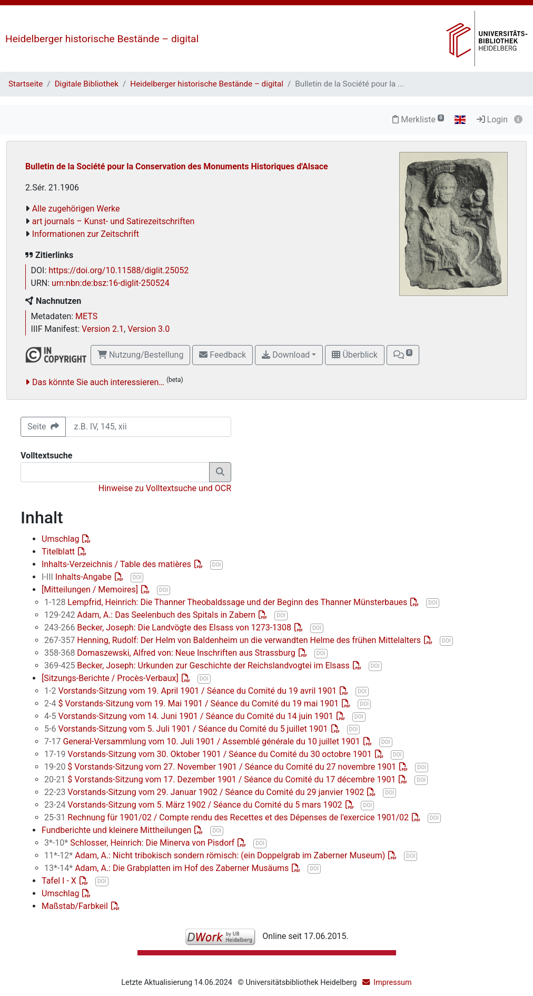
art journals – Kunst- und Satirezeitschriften (113, 221)
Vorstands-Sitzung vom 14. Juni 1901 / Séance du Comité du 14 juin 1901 (189, 716)
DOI (216, 564)
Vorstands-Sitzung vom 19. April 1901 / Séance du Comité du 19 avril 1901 (191, 691)
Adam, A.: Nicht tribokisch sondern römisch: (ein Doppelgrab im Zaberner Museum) (215, 855)
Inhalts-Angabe (78, 577)
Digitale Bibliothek (87, 84)
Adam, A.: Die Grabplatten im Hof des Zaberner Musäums (167, 868)
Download (286, 355)
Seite (43, 427)
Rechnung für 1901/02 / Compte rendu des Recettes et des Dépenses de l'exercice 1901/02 (227, 817)
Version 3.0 (148, 329)
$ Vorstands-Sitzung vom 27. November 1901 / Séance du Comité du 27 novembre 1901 (221, 767)
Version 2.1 (103, 329)
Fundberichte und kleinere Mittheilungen (117, 830)
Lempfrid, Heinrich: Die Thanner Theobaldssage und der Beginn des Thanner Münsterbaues (226, 602)
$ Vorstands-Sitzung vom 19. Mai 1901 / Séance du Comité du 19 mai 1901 (192, 703)
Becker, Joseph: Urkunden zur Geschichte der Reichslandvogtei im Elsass (198, 665)
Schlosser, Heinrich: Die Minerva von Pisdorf (140, 843)
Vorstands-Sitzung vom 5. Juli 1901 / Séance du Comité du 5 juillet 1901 (187, 729)
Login (492, 119)
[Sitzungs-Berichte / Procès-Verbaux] (111, 678)
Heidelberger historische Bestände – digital (102, 39)
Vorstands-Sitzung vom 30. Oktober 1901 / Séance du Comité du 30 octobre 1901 (209, 754)
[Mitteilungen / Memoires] (91, 590)
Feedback (222, 355)
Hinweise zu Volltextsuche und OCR (164, 488)
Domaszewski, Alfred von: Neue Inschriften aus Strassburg (171, 653)
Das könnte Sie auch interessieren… (98, 382)
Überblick (354, 355)
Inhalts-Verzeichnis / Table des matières (117, 564)
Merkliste (418, 119)
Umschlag (61, 539)
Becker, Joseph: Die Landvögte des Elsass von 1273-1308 (168, 627)
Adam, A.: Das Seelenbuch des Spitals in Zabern (151, 615)
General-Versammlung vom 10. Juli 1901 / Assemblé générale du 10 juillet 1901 (203, 741)
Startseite (25, 84)
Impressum (392, 982)
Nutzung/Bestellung (140, 355)
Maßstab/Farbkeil (76, 906)
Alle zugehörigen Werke (76, 209)
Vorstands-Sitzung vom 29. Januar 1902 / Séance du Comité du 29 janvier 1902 (205, 792)
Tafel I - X (60, 881)
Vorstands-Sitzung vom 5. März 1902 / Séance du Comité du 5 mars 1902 (194, 805)
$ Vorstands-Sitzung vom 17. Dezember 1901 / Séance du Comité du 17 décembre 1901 (221, 779)
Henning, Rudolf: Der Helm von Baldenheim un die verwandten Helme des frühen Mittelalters (233, 640)
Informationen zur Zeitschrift (85, 234)
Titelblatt (59, 552)
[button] (403, 355)
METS (86, 316)
